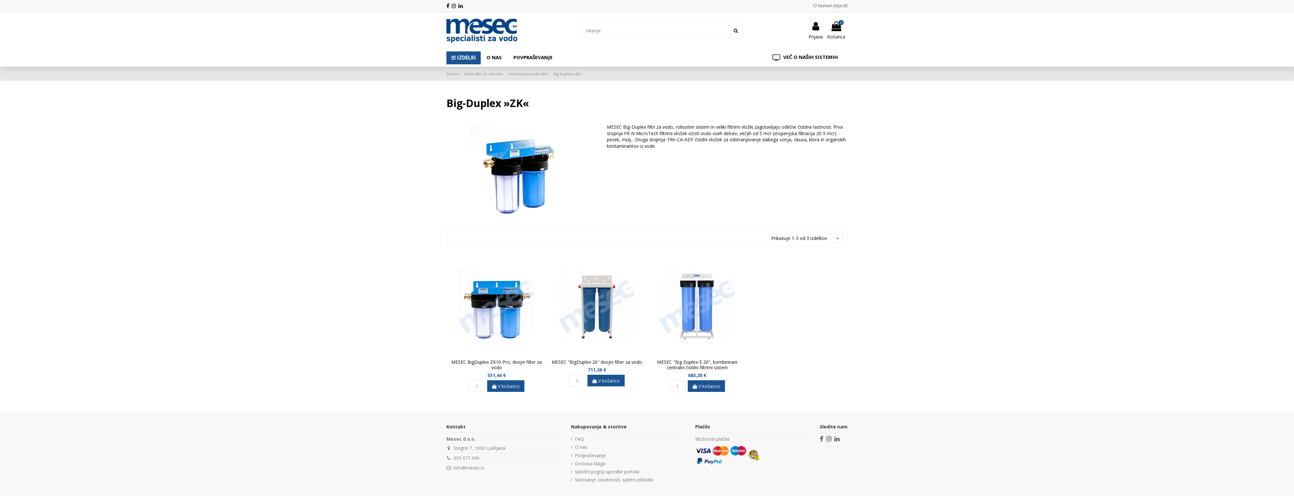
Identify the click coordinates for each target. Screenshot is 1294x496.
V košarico (506, 386)
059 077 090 (466, 458)
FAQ (579, 439)
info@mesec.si (469, 468)
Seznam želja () (830, 5)
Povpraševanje (590, 455)
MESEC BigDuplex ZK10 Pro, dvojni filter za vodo (496, 365)
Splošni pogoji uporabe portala (607, 472)
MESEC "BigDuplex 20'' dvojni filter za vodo (597, 362)
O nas (581, 447)
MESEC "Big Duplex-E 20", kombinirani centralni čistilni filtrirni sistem (697, 365)
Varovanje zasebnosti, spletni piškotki (614, 480)
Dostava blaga (590, 463)
